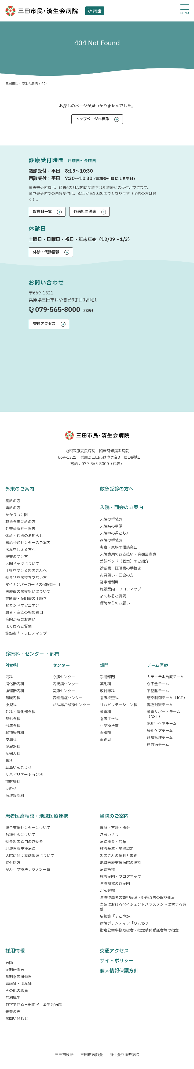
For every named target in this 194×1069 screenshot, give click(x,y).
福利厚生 (12, 998)
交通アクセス (44, 324)
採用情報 (15, 951)
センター (61, 665)
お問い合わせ (16, 1018)
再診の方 (12, 508)
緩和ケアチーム (160, 731)
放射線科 (12, 782)
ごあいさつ (109, 835)
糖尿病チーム (158, 744)
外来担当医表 (85, 211)
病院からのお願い (20, 619)
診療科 (11, 665)
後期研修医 (14, 970)
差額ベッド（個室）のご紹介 (124, 561)
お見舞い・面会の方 (117, 575)
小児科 (11, 705)
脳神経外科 (14, 733)
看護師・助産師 (18, 984)
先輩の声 (12, 1012)
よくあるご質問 (18, 626)
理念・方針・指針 (115, 828)
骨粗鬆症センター (68, 698)
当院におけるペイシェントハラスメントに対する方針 (143, 907)
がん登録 (107, 890)
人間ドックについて (22, 564)
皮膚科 (11, 740)
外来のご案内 (19, 489)
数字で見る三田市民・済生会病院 (33, 1005)
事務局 (105, 740)
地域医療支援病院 (20, 849)
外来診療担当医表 (20, 529)
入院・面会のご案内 (121, 507)
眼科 (9, 761)
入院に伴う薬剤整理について (29, 856)
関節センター (64, 691)
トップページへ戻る (92, 119)
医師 (9, 963)
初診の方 (12, 501)
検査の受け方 (16, 557)
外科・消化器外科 (20, 712)
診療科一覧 (42, 211)
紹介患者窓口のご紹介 (24, 842)
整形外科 (12, 719)
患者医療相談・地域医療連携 (36, 816)
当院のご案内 (114, 816)
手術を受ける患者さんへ (26, 571)
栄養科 (105, 712)
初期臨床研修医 (18, 977)
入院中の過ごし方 (115, 533)
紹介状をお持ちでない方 (26, 578)
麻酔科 (11, 788)
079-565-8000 (57, 310)
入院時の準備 (111, 526)
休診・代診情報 (46, 252)
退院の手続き (111, 540)
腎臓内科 (12, 698)
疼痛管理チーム (160, 737)
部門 (104, 665)
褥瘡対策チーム (160, 705)
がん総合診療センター (71, 705)
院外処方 (12, 863)
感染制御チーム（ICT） (167, 698)
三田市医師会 (91, 1055)
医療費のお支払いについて (27, 591)
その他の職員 (16, 991)
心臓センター (64, 677)
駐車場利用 (109, 582)
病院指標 (107, 870)
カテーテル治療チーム (165, 677)
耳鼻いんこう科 (18, 768)
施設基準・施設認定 (117, 849)
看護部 (105, 733)
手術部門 (107, 677)
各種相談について (20, 835)
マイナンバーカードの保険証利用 (33, 585)
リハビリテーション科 (24, 775)
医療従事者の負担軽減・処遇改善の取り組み (137, 897)
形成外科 (12, 726)
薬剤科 (105, 684)
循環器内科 (14, 691)
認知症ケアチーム (162, 724)
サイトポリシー (117, 961)
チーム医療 (157, 665)
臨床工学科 (109, 719)
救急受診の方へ (117, 489)
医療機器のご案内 (115, 883)
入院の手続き (111, 519)
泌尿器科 (12, 747)
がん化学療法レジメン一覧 (27, 870)
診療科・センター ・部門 (32, 654)
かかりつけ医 (16, 515)
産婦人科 (12, 754)
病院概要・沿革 (113, 842)
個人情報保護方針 (119, 971)
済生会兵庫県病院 (124, 1055)
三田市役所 (64, 1055)
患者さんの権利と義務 (118, 856)
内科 (9, 677)
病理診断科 (14, 795)
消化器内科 (14, 684)
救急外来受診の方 (20, 522)
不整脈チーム (158, 691)
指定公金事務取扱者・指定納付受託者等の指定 (139, 930)
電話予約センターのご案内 (27, 543)
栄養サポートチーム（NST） (163, 714)
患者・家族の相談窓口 (24, 612)
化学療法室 (109, 726)
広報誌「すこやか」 (117, 916)
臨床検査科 (109, 698)
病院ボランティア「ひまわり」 (127, 923)
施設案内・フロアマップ (26, 633)
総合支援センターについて (27, 828)
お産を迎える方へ (20, 550)
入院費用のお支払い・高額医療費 (128, 554)
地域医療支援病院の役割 (120, 863)
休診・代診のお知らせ (24, 536)
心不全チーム (158, 684)
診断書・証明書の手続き (26, 598)
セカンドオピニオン (22, 605)
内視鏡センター (66, 684)
